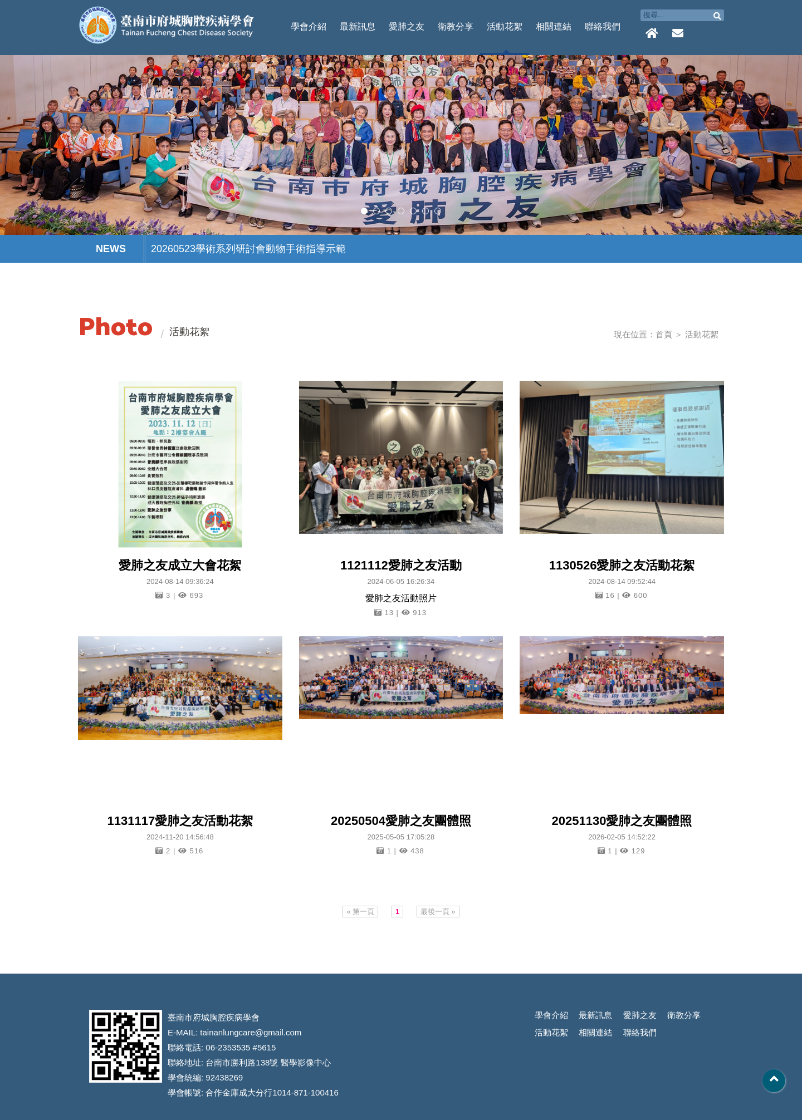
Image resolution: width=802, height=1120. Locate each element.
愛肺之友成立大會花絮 (180, 565)
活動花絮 (504, 26)
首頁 (664, 334)
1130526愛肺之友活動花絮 (622, 565)
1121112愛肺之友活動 (401, 565)
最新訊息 (357, 26)
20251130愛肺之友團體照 (622, 821)
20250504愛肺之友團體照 (401, 821)
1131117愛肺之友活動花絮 (180, 821)
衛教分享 (455, 26)
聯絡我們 (602, 26)
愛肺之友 (406, 26)
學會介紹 (308, 26)
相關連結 (553, 26)
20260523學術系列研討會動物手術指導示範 (248, 248)
